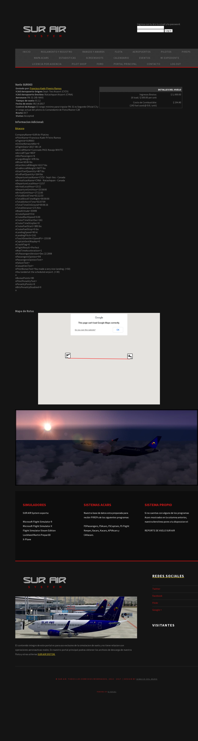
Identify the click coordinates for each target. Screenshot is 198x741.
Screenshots (94, 57)
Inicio (27, 51)
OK (118, 330)
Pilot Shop (79, 63)
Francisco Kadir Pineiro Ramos (46, 88)
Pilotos (166, 51)
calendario (121, 57)
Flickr (155, 602)
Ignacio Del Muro (146, 679)
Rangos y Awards (93, 51)
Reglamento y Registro (56, 51)
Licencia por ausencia (47, 63)
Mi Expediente (170, 57)
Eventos (144, 57)
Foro (100, 63)
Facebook (157, 595)
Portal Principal (125, 63)
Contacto (153, 63)
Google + (157, 609)
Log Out (175, 63)
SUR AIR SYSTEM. (46, 654)
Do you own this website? (85, 330)
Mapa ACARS (41, 57)
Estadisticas (67, 57)
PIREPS (186, 51)
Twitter (156, 588)
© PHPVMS (112, 692)
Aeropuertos (142, 51)
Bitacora (19, 128)
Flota (118, 51)
